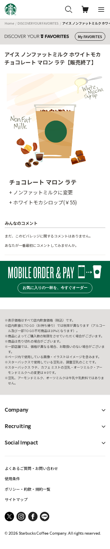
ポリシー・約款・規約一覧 (27, 489)
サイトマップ (16, 499)
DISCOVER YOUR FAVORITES (38, 23)
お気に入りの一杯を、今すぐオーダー (55, 287)
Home (9, 23)
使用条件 (12, 478)
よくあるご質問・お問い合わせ (31, 468)
